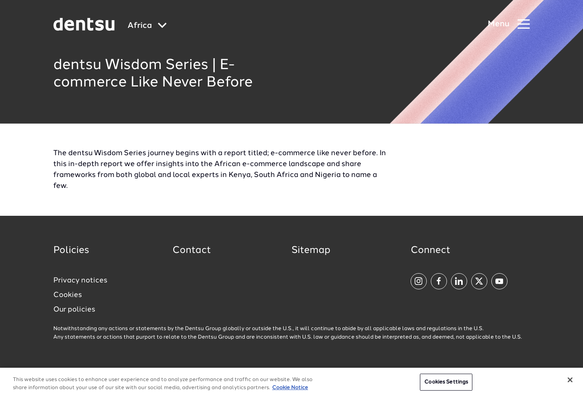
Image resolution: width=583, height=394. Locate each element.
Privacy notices (80, 280)
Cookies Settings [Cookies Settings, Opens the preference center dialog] (446, 385)
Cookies (67, 295)
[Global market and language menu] (147, 26)
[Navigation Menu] (509, 24)
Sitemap (311, 250)
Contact (191, 250)
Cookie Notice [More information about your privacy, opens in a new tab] (290, 390)
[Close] (570, 383)
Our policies (74, 309)
